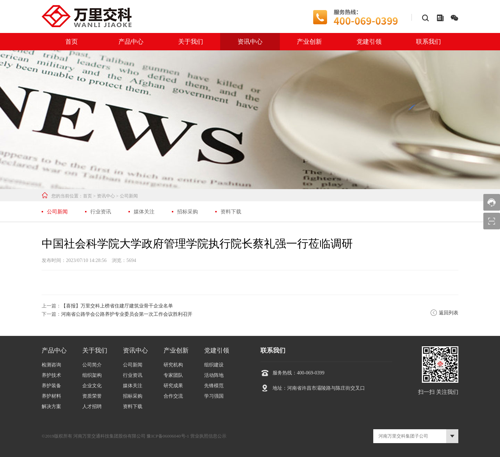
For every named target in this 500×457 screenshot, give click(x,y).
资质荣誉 (92, 396)
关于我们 (190, 41)
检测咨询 (51, 364)
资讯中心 (250, 41)
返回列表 (444, 313)
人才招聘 (92, 406)
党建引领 (369, 41)
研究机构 (173, 364)
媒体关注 (144, 211)
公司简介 (92, 364)
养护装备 (51, 385)
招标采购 (187, 211)
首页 (71, 41)
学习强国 (214, 396)
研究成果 (173, 385)
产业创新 (309, 41)
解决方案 (51, 406)
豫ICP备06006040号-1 (168, 436)
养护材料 (51, 396)
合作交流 (173, 396)
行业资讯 (100, 211)
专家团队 (173, 375)
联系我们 (428, 41)
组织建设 (214, 364)
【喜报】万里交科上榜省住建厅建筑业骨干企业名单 (117, 305)
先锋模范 (214, 385)
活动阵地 (214, 375)
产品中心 (130, 41)
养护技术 (51, 375)
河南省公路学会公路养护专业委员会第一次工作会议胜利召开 (126, 314)
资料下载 (230, 211)
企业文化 (92, 385)
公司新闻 (129, 195)
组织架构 (92, 375)
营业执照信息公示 (208, 436)
